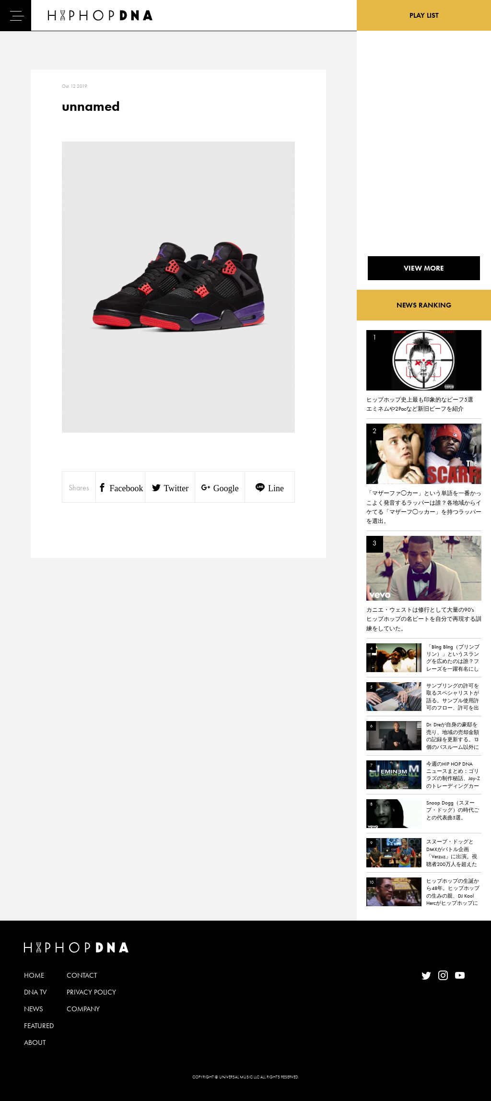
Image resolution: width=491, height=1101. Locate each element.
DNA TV (35, 992)
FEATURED (39, 1025)
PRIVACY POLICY (91, 992)
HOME (34, 975)
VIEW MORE (424, 268)
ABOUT (35, 1042)
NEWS (33, 1009)
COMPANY (83, 1009)
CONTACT (82, 975)
